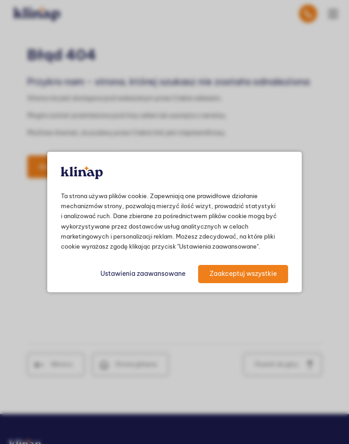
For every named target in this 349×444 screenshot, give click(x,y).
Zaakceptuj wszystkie (243, 273)
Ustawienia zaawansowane (142, 273)
